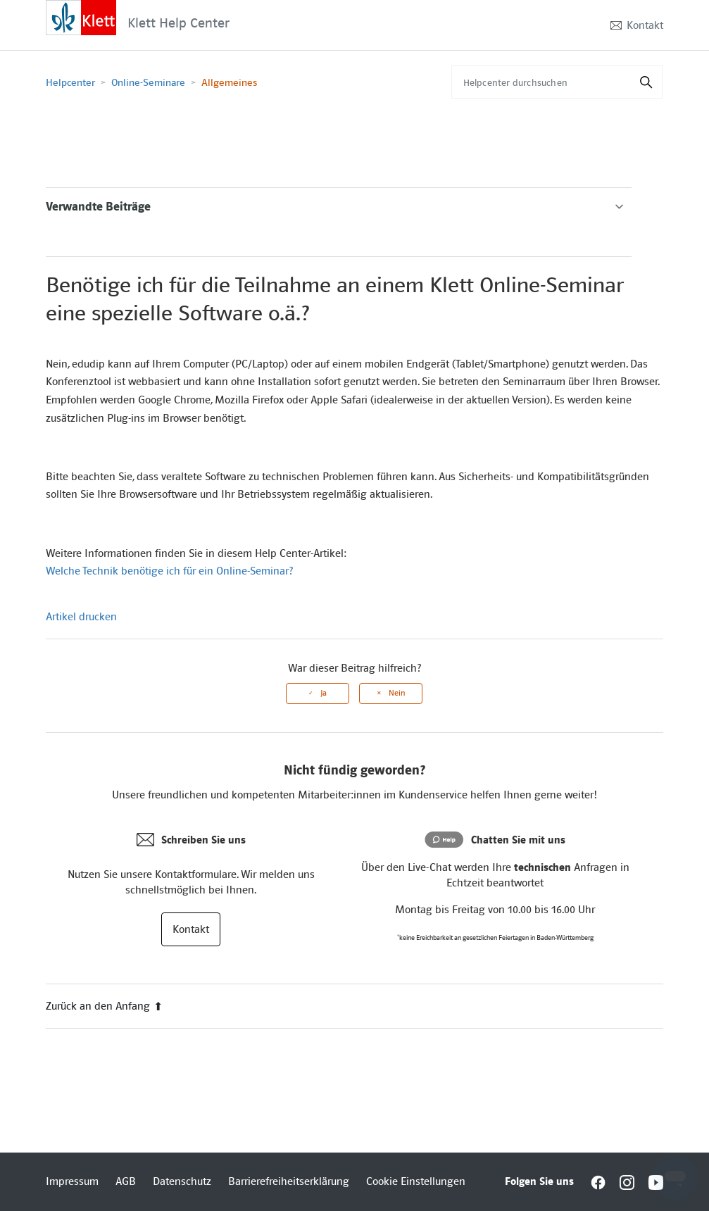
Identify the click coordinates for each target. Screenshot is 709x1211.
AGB (125, 1181)
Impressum (72, 1181)
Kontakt (645, 25)
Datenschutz (182, 1181)
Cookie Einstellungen (415, 1181)
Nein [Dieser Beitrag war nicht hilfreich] (397, 693)
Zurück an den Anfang (104, 1006)
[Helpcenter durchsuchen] (557, 82)
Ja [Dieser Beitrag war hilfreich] (323, 693)
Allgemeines (229, 82)
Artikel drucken (81, 617)
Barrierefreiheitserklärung (288, 1181)
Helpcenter (70, 82)
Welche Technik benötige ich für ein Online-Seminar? (169, 571)
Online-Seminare (149, 82)
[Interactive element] (81, 17)
